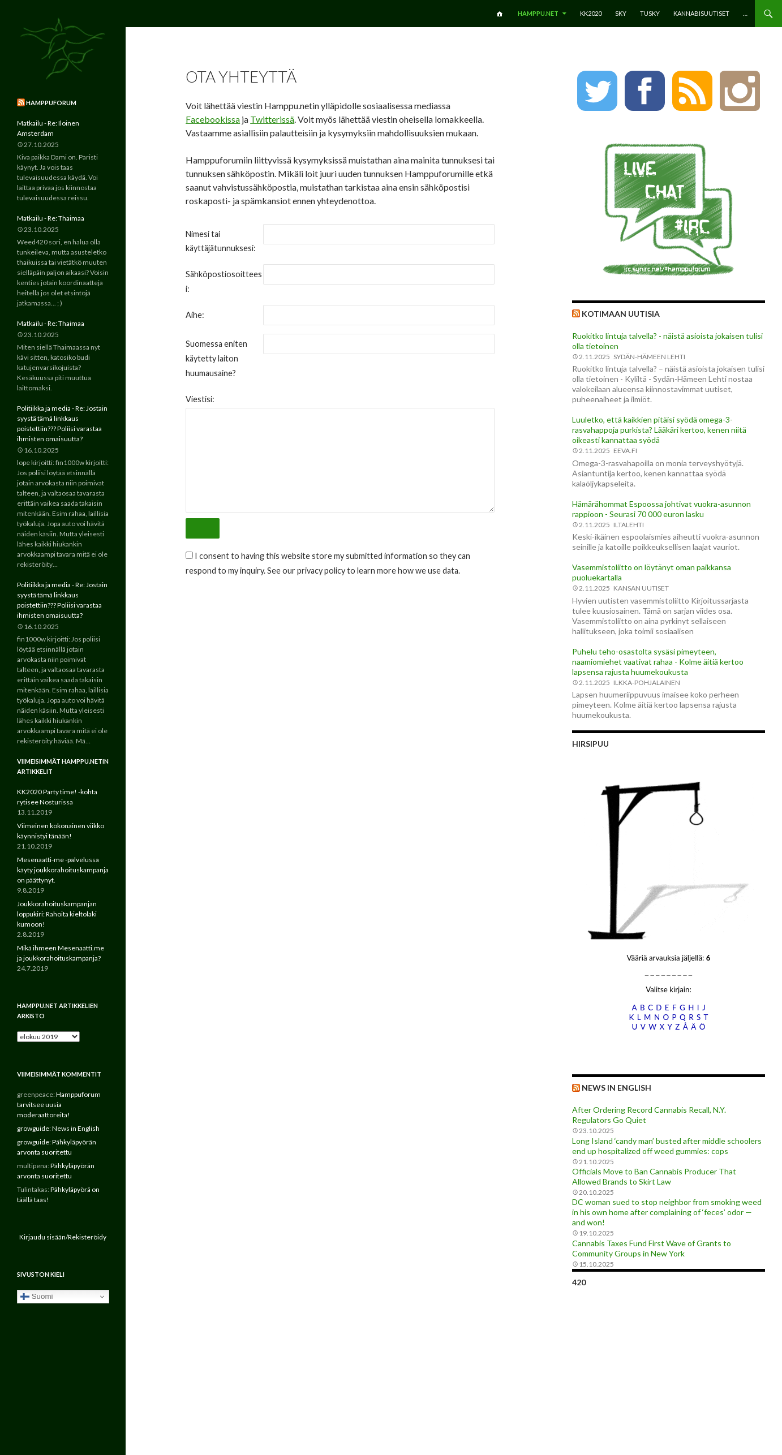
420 (579, 1282)
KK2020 (590, 13)
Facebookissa (213, 119)
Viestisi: (200, 399)
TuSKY (650, 13)
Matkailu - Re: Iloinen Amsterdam (48, 128)
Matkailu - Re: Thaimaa (50, 218)
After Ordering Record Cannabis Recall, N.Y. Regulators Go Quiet (649, 1115)
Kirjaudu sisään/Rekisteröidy (62, 1237)
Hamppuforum (51, 102)
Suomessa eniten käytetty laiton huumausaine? (216, 358)
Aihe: (195, 315)
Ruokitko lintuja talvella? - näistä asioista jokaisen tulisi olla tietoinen (667, 341)
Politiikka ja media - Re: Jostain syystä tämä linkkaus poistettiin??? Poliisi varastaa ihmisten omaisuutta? (62, 423)
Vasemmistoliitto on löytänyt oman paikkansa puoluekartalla (651, 572)
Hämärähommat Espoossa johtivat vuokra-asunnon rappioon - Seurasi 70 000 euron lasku (661, 509)
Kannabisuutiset (701, 13)
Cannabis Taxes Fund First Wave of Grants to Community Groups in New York (651, 1248)
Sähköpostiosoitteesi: (224, 281)
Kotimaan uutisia (621, 313)
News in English (616, 1087)
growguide (33, 1128)
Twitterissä (272, 119)
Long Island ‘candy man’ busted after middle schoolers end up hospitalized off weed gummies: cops (667, 1146)
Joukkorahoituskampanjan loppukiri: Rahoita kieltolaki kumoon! (57, 913)
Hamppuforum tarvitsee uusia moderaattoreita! (59, 1104)
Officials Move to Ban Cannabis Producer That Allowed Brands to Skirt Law (654, 1176)
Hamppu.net (538, 13)
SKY (620, 13)
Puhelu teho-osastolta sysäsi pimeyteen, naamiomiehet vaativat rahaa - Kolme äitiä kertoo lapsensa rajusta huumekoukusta (658, 662)
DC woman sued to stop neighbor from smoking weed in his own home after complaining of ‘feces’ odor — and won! (667, 1212)
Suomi (36, 1296)
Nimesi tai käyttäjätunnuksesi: (221, 241)
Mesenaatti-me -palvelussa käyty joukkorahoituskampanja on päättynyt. (63, 869)
